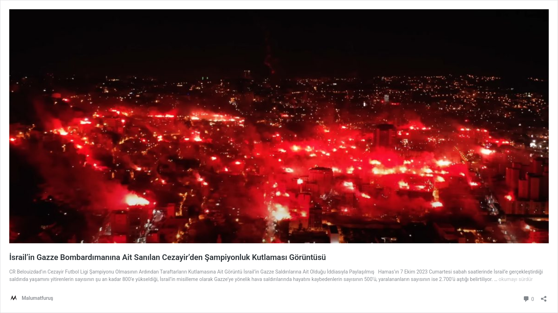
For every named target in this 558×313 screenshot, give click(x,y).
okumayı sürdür (516, 279)
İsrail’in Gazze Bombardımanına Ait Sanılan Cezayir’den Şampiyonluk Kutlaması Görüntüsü (167, 257)
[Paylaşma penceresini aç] (544, 296)
